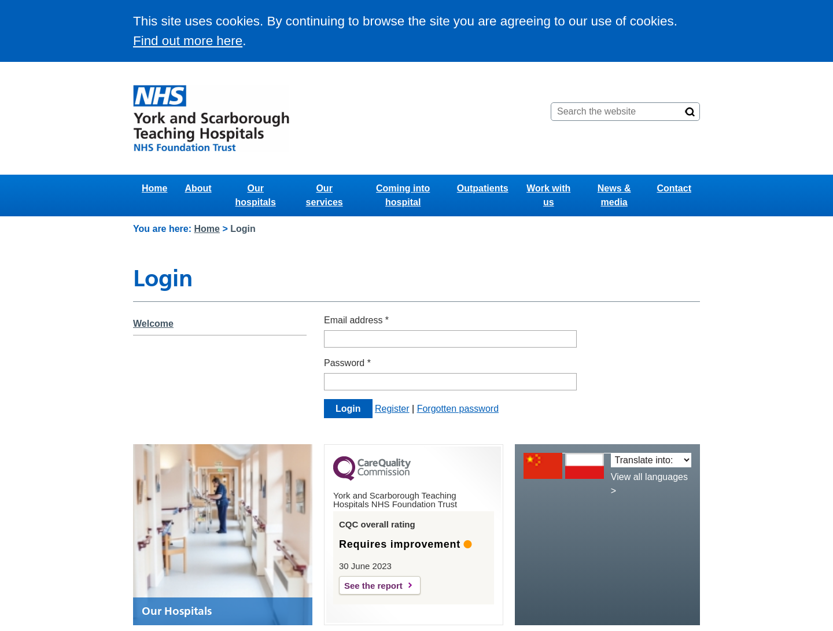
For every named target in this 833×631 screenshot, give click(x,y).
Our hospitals (255, 195)
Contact (674, 188)
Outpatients (482, 188)
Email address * (356, 320)
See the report (373, 586)
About (198, 188)
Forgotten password (458, 409)
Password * (347, 363)
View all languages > (649, 484)
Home (154, 188)
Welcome (153, 324)
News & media (614, 195)
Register (392, 409)
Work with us (548, 195)
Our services (324, 195)
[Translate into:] (651, 460)
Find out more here (187, 41)
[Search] (690, 111)
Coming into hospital (403, 195)
